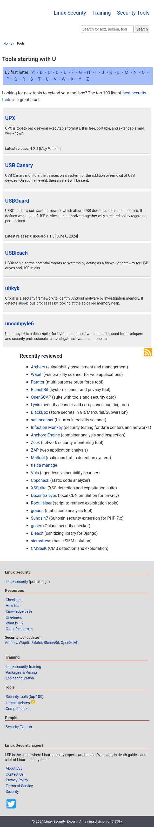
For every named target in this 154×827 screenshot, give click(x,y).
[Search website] (107, 29)
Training (101, 13)
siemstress (41, 540)
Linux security (17, 582)
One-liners (14, 617)
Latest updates (18, 703)
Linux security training (23, 667)
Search (142, 29)
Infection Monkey (47, 427)
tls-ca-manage (44, 465)
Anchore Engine (45, 435)
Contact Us (15, 774)
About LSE (14, 768)
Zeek (35, 442)
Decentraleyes (44, 495)
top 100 (36, 697)
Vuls (35, 472)
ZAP (35, 450)
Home (7, 43)
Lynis (35, 404)
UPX (10, 118)
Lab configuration (20, 678)
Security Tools (133, 13)
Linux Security (70, 13)
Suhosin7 (39, 518)
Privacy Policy (17, 780)
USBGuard (17, 201)
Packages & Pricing (21, 672)
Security (12, 791)
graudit (37, 510)
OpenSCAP (41, 397)
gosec (36, 525)
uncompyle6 (19, 323)
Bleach (37, 533)
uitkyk (12, 288)
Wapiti (37, 374)
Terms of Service (19, 786)
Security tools (17, 697)
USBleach (16, 253)
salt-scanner (42, 419)
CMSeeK (39, 548)
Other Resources (19, 629)
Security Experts (19, 727)
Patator (37, 382)
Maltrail (38, 457)
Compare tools (17, 709)
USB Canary (19, 165)
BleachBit (39, 389)
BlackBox (39, 412)
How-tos (12, 606)
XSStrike (38, 487)
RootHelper (41, 503)
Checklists (14, 600)
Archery (38, 366)
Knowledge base (19, 611)
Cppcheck (40, 480)
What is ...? (14, 623)
